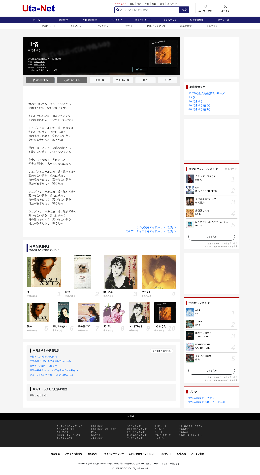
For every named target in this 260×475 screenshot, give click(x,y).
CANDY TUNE (202, 348)
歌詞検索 (63, 20)
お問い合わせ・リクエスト (142, 453)
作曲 (147, 4)
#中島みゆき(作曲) (199, 109)
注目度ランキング (135, 438)
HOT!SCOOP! (202, 344)
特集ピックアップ (156, 26)
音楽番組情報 (197, 20)
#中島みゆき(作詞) (199, 105)
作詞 (139, 4)
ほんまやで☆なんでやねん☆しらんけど (216, 222)
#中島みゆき (195, 101)
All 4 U (198, 310)
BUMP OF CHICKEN (206, 191)
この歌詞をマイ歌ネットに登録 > (156, 227)
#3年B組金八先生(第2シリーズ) (207, 93)
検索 (184, 9)
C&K (197, 325)
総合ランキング (134, 426)
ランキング (116, 20)
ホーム (36, 20)
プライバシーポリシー (113, 453)
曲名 (132, 4)
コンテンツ (166, 453)
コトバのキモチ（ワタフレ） (192, 426)
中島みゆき (39, 62)
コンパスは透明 (203, 356)
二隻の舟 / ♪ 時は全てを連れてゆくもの (50, 361)
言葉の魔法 (186, 26)
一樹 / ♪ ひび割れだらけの (43, 356)
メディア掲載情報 (73, 453)
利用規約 (92, 453)
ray (196, 187)
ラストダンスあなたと (207, 176)
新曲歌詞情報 (90, 20)
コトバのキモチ (143, 20)
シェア (167, 80)
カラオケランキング (136, 432)
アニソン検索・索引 (65, 429)
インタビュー (104, 26)
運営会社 (55, 453)
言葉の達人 (212, 26)
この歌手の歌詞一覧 (161, 351)
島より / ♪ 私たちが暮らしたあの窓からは (51, 375)
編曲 (154, 4)
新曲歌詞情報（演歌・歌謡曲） (105, 429)
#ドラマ (193, 97)
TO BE (198, 321)
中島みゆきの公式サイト (203, 398)
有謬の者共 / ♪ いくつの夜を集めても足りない (54, 370)
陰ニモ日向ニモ (203, 333)
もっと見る (211, 236)
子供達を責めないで (205, 199)
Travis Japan (202, 336)
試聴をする (40, 80)
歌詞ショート (49, 26)
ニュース (159, 432)
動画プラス (223, 20)
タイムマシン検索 (64, 438)
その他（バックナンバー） (191, 435)
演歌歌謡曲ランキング (137, 429)
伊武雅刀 (200, 202)
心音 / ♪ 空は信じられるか (43, 365)
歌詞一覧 (100, 80)
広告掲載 (181, 453)
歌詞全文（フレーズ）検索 (68, 435)
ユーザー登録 (205, 10)
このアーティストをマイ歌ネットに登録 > (151, 231)
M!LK (198, 214)
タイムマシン (170, 20)
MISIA (198, 179)
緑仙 (197, 359)
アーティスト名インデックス (69, 426)
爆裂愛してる (202, 210)
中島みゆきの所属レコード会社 (207, 402)
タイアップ (172, 4)
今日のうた (76, 26)
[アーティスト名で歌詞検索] (146, 9)
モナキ (198, 225)
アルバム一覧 (122, 80)
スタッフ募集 (197, 453)
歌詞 (162, 4)
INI (196, 313)
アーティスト (120, 4)
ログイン (225, 10)
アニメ (128, 26)
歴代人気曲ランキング (137, 435)
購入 (145, 80)
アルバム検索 (62, 432)
